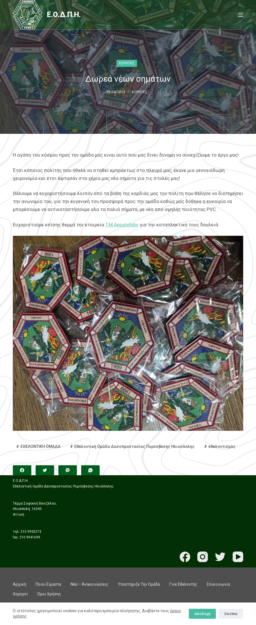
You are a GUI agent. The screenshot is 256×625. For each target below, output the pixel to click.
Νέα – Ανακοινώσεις (89, 584)
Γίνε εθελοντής (183, 584)
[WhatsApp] (90, 470)
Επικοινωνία (218, 584)
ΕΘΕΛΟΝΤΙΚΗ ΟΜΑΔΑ (40, 446)
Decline (230, 614)
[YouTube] (238, 557)
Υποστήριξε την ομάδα (139, 584)
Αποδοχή (202, 614)
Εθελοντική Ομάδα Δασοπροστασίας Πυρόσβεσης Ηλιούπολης (134, 446)
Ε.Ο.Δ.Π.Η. (64, 15)
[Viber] (67, 470)
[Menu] (240, 14)
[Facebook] (22, 470)
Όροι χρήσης (49, 594)
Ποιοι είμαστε (48, 584)
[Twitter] (45, 470)
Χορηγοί (20, 594)
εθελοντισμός (221, 446)
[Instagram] (202, 557)
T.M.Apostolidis (121, 225)
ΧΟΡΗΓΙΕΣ (127, 63)
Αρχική (19, 584)
